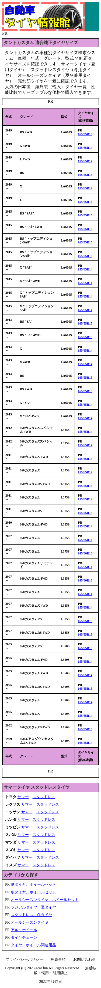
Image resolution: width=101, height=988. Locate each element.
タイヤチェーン (24, 938)
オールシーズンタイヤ (29, 922)
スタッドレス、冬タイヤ (31, 915)
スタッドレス (44, 797)
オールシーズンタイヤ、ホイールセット (45, 900)
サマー (23, 797)
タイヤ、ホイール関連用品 (33, 945)
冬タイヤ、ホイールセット (33, 892)
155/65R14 (85, 148)
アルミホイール (24, 930)
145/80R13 (85, 553)
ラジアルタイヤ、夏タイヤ (33, 907)
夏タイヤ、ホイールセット (33, 885)
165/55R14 (85, 743)
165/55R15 (85, 134)
